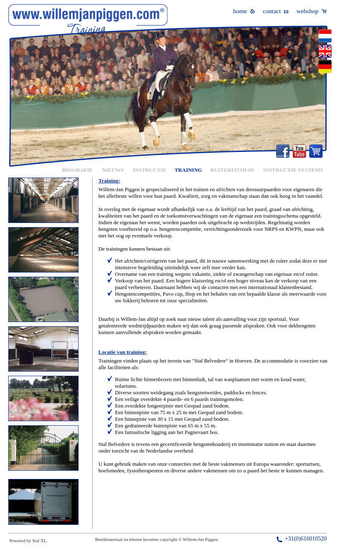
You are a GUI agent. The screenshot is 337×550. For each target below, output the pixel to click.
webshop (311, 11)
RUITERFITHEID (232, 170)
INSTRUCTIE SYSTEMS (293, 170)
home (244, 11)
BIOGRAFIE (77, 170)
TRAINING (188, 170)
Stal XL (39, 540)
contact (275, 11)
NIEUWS (113, 170)
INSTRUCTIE (149, 170)
